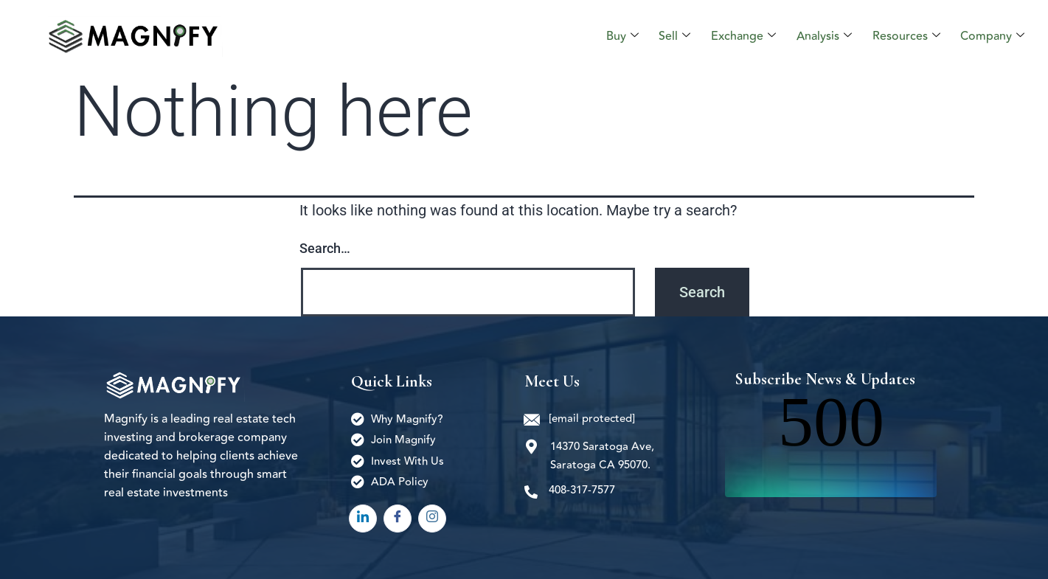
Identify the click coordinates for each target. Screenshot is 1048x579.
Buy (629, 36)
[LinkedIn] (363, 519)
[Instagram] (432, 519)
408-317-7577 (582, 490)
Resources (908, 36)
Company (993, 36)
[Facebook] (398, 519)
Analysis (827, 36)
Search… (324, 248)
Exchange (747, 36)
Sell (680, 36)
